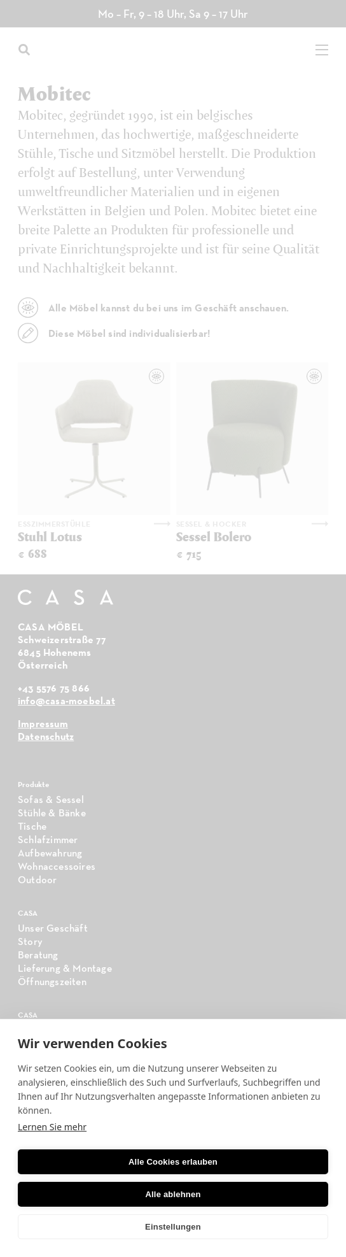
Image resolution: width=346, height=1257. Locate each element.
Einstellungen (173, 1227)
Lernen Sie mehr (52, 1127)
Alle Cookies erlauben (173, 1162)
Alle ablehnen (172, 1194)
